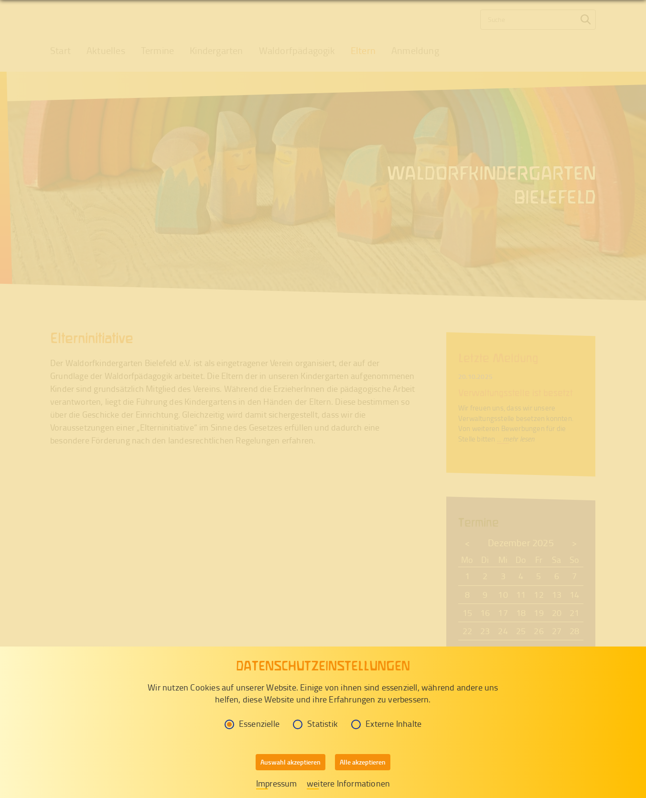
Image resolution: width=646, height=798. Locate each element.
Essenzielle (252, 723)
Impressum (276, 783)
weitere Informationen (348, 783)
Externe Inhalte (386, 723)
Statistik (315, 723)
